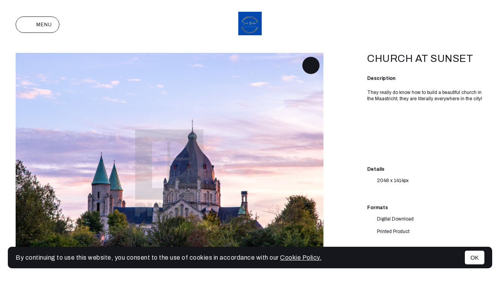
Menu (37, 24)
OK (474, 257)
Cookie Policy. (300, 257)
